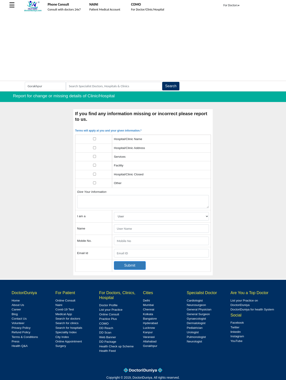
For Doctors (231, 5)
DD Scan (105, 332)
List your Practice (110, 309)
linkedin (236, 331)
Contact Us (19, 318)
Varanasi (149, 337)
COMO (104, 323)
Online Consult (65, 300)
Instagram (237, 336)
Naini (58, 305)
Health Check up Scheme (116, 346)
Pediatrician (195, 327)
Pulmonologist (196, 337)
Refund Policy (21, 332)
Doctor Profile (108, 305)
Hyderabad (150, 323)
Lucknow (149, 327)
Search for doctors (67, 318)
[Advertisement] (143, 47)
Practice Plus (108, 319)
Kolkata (148, 314)
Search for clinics (67, 323)
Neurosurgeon (196, 305)
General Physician (199, 309)
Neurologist (194, 341)
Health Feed (107, 350)
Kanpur (148, 332)
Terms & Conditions (25, 337)
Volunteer (18, 323)
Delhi (146, 300)
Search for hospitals (68, 327)
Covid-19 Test (64, 309)
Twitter (235, 327)
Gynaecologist (196, 318)
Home (16, 300)
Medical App (63, 314)
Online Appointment (68, 341)
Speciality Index (66, 332)
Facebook (237, 322)
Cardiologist (195, 300)
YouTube (236, 341)
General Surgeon (198, 314)
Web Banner (107, 337)
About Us (18, 305)
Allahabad (149, 341)
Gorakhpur (150, 346)
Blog (15, 314)
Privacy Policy (21, 327)
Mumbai (148, 305)
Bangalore (150, 318)
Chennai (148, 309)
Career (16, 309)
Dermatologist (196, 323)
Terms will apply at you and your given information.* (108, 130)
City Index (62, 337)
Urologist (193, 332)
